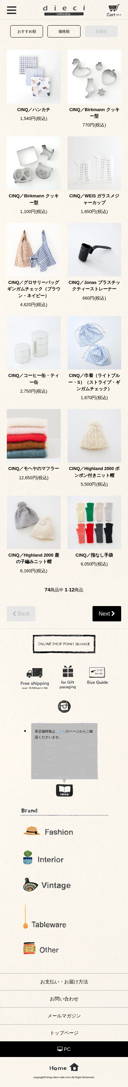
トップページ (64, 1033)
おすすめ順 (26, 31)
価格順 (64, 31)
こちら (60, 731)
